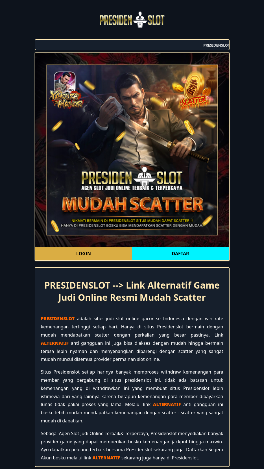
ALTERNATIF (55, 343)
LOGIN (83, 253)
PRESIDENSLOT (58, 318)
